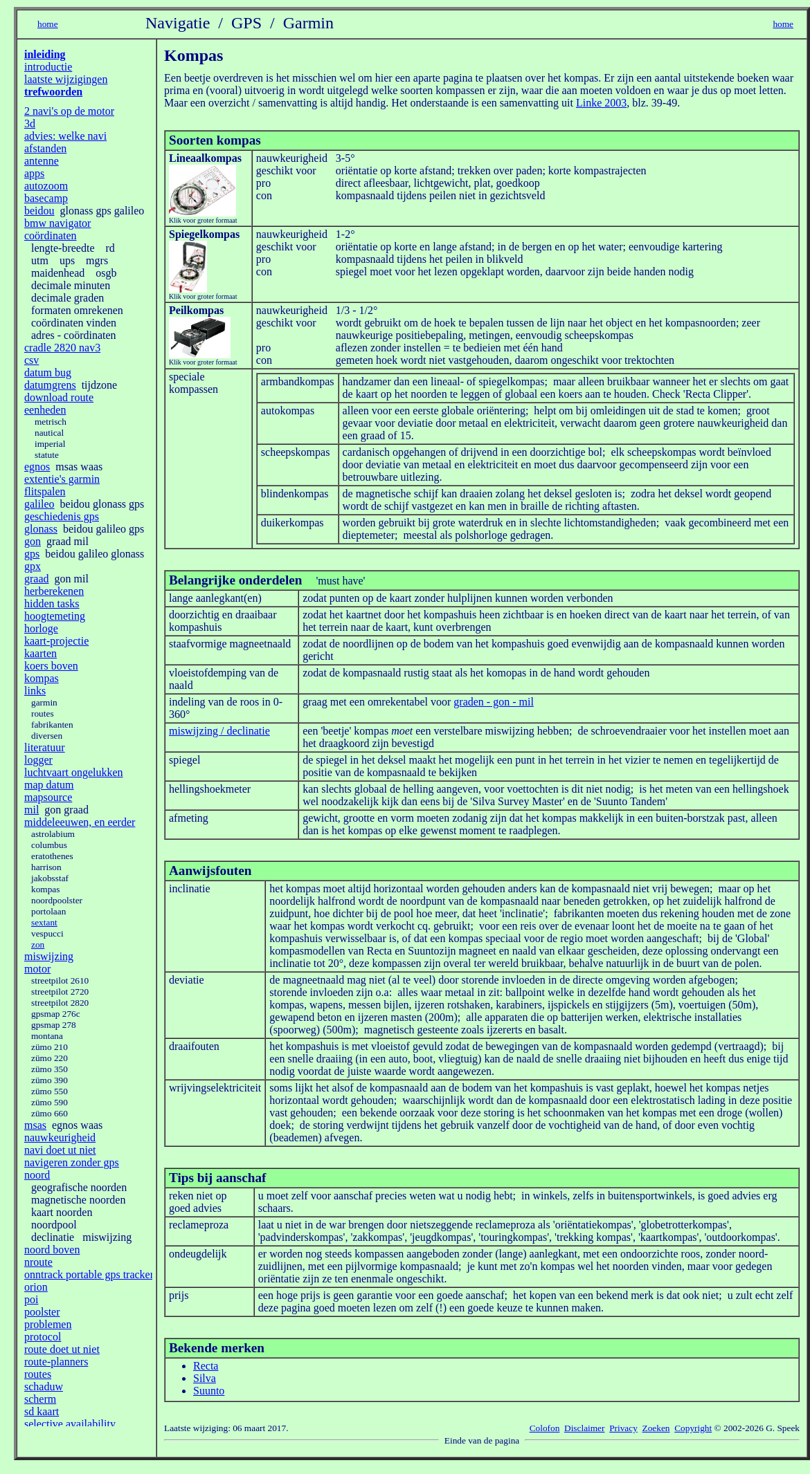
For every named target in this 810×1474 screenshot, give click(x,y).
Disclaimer (584, 1428)
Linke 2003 (601, 103)
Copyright (693, 1428)
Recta (205, 1366)
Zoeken (656, 1428)
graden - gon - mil (493, 702)
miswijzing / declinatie (219, 731)
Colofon (545, 1428)
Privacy (623, 1428)
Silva (204, 1378)
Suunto (208, 1391)
